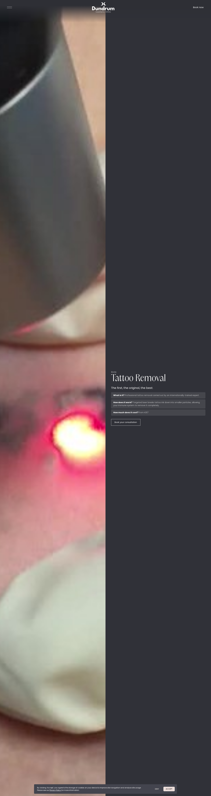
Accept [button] (169, 789)
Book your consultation (126, 422)
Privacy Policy (55, 790)
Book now (198, 7)
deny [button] (157, 789)
